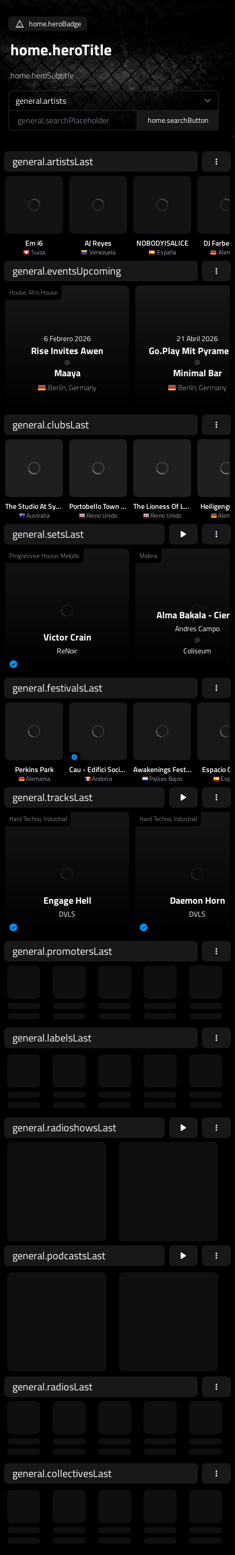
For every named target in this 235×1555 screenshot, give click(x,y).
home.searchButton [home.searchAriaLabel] (178, 120)
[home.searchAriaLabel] (72, 120)
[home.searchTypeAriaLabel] (113, 100)
